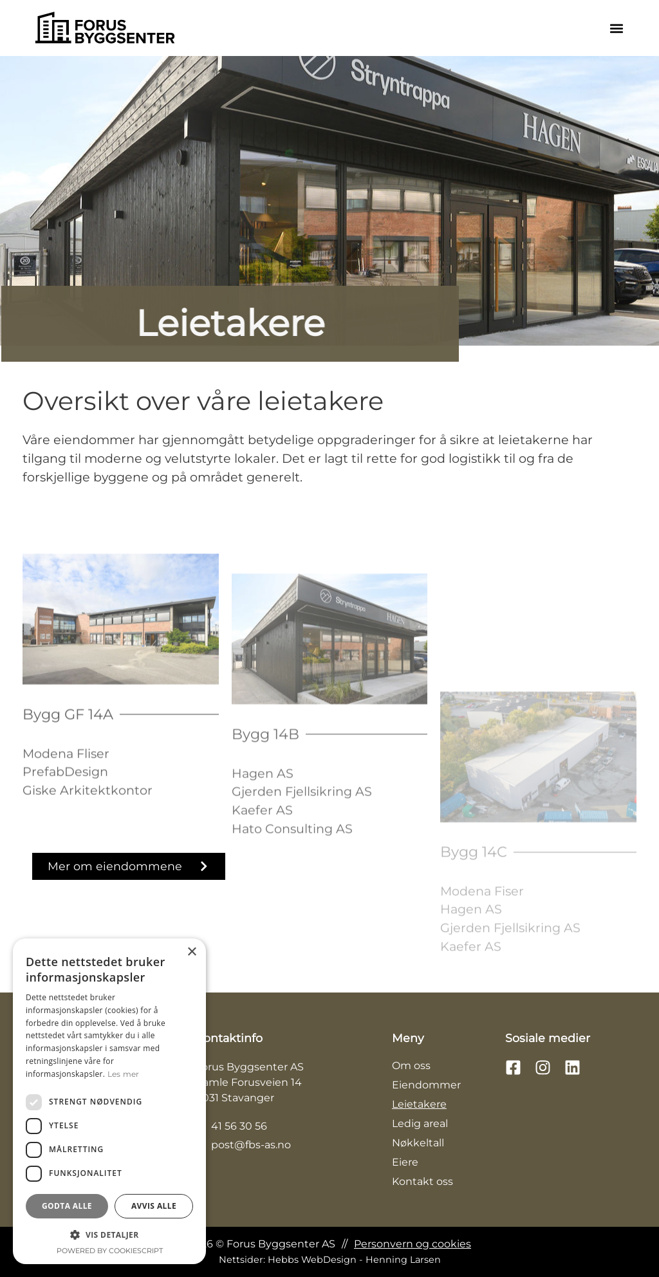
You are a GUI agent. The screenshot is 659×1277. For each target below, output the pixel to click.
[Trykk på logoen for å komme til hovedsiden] (104, 28)
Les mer (123, 1074)
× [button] (191, 952)
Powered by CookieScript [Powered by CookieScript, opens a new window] (110, 1250)
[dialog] (109, 1101)
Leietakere (419, 1104)
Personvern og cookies (412, 1244)
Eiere (405, 1162)
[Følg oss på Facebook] (516, 1067)
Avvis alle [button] (153, 1205)
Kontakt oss (422, 1181)
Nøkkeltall (418, 1143)
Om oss (411, 1065)
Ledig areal (420, 1123)
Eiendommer (426, 1085)
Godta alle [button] (67, 1205)
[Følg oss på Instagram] (546, 1067)
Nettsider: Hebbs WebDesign (330, 1259)
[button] (616, 28)
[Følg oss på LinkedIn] (576, 1067)
